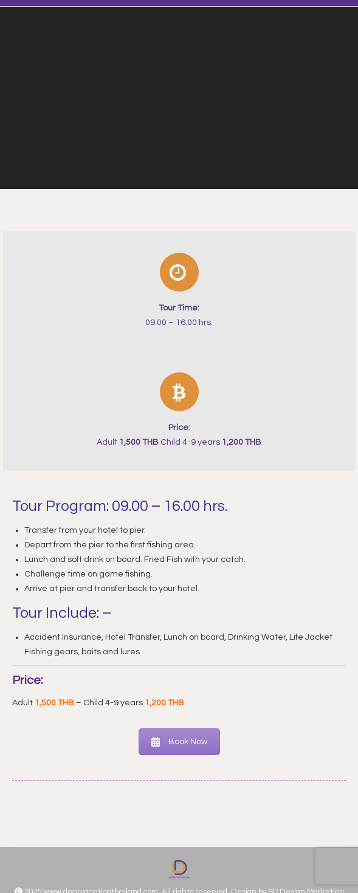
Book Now (179, 741)
